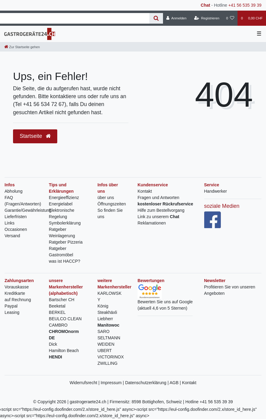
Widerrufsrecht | (85, 382)
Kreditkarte (15, 293)
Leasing (12, 312)
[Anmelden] (176, 18)
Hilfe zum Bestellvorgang (161, 210)
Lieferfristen (16, 216)
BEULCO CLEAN (65, 318)
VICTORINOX (111, 356)
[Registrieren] (207, 18)
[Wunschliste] (230, 18)
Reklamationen (152, 223)
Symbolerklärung (65, 223)
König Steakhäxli (107, 309)
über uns (106, 197)
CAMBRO (58, 325)
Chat (205, 5)
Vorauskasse (17, 286)
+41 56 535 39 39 (244, 5)
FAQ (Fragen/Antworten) (23, 200)
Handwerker (215, 191)
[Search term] (74, 18)
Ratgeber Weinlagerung (62, 232)
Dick (53, 344)
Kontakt (145, 191)
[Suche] (156, 18)
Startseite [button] (35, 136)
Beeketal (57, 306)
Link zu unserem (158, 216)
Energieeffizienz (64, 197)
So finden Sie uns (110, 213)
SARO (104, 331)
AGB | (176, 382)
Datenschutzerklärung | (147, 382)
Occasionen (16, 229)
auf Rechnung (18, 299)
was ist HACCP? (64, 261)
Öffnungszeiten (112, 203)
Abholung (13, 191)
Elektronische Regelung (61, 213)
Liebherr (105, 318)
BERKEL (57, 312)
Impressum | (113, 382)
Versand (12, 235)
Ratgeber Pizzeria (65, 242)
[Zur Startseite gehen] (22, 47)
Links (10, 223)
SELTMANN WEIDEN (109, 341)
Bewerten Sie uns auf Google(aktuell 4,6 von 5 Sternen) (165, 299)
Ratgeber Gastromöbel (61, 251)
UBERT (105, 350)
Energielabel (60, 203)
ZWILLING (108, 363)
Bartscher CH (61, 299)
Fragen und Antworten (158, 197)
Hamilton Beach (64, 350)
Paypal (11, 306)
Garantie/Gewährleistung (28, 210)
